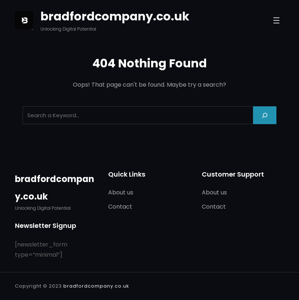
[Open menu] (276, 20)
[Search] (264, 115)
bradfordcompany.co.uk (114, 16)
